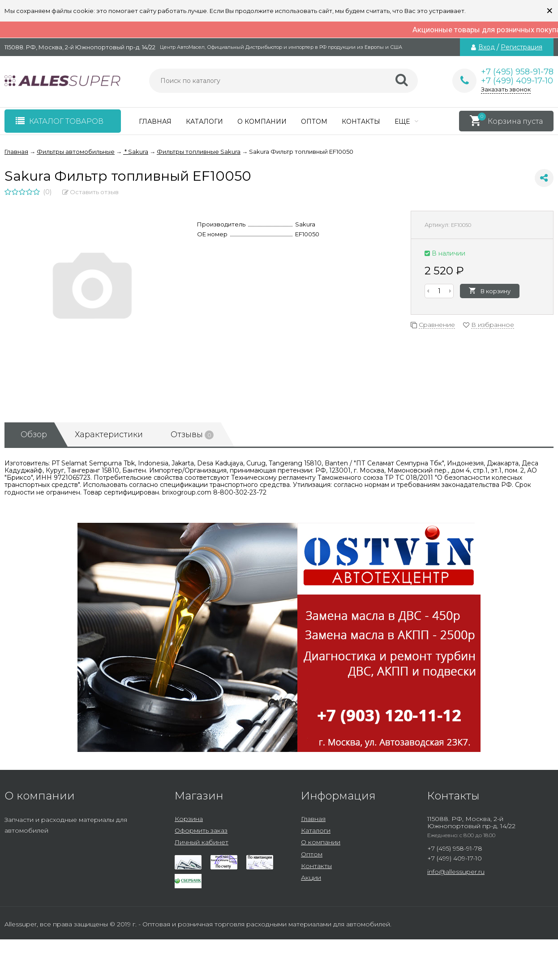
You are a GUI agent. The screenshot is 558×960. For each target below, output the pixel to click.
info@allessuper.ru (456, 872)
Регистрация (521, 47)
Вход (486, 47)
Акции (311, 877)
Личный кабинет (201, 842)
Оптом (314, 121)
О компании (262, 121)
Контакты (361, 121)
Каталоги (204, 121)
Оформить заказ (201, 830)
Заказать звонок (506, 89)
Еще (406, 121)
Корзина (189, 819)
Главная (155, 121)
